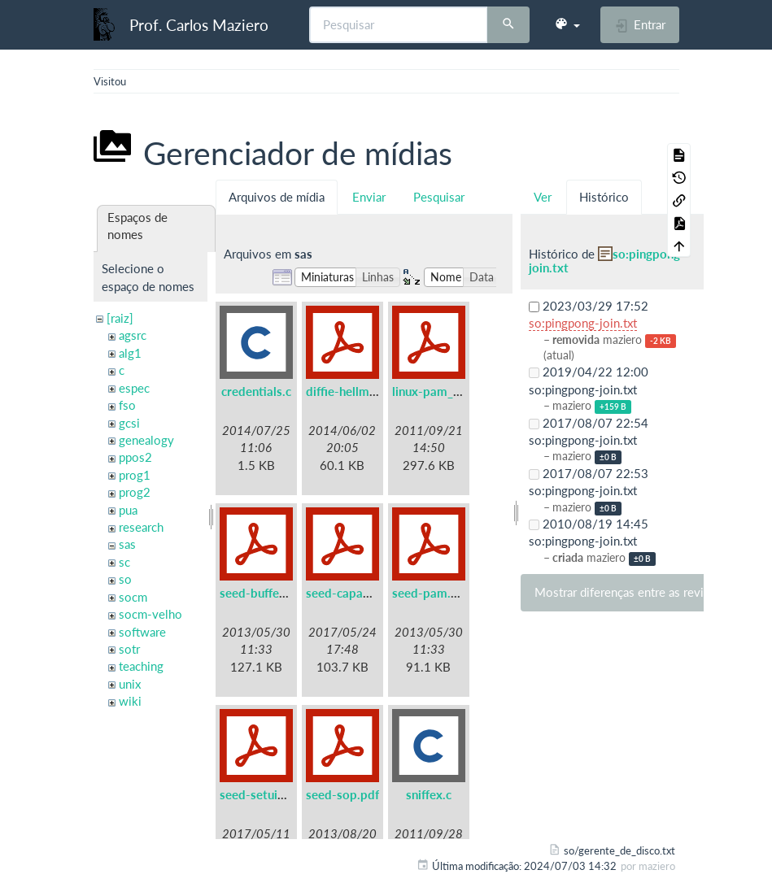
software (142, 631)
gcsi (129, 422)
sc (124, 562)
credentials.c (256, 391)
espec (134, 388)
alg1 (130, 353)
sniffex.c (428, 794)
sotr (129, 649)
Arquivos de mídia (277, 196)
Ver (543, 196)
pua (128, 509)
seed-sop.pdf (342, 794)
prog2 (134, 492)
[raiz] (120, 318)
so (125, 579)
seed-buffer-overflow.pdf (290, 592)
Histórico (604, 196)
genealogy (146, 440)
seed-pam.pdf (430, 592)
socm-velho (150, 614)
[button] (567, 24)
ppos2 (135, 457)
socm (133, 596)
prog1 (134, 475)
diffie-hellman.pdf (355, 391)
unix (130, 683)
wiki (130, 701)
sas (127, 544)
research (141, 527)
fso (127, 405)
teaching (141, 666)
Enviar (369, 196)
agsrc (132, 335)
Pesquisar (439, 196)
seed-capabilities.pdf (364, 592)
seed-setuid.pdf (263, 794)
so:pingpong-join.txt (607, 260)
